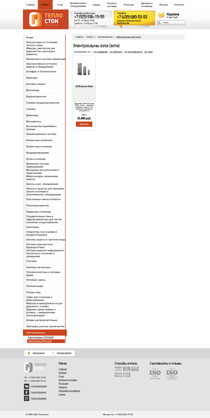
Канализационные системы (41, 134)
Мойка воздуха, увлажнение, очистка (42, 178)
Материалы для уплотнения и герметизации (42, 171)
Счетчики (31, 261)
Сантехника (32, 227)
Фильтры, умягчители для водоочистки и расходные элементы (40, 51)
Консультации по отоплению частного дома (41, 44)
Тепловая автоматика (38, 267)
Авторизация (38, 353)
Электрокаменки (35, 332)
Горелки (30, 109)
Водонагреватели (36, 96)
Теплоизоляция (34, 286)
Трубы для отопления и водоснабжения (39, 298)
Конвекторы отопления (39, 146)
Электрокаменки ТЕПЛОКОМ (41, 337)
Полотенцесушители (37, 205)
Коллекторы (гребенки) (39, 140)
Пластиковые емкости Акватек (43, 199)
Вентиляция (32, 90)
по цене (148, 51)
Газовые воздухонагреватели (42, 102)
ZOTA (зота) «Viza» (84, 86)
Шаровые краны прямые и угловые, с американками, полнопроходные (40, 312)
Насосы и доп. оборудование (42, 184)
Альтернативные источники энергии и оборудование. (41, 65)
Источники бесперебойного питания (41, 128)
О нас (60, 4)
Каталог (45, 4)
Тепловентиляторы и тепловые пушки (43, 273)
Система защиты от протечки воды (45, 239)
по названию (101, 51)
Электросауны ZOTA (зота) (40, 341)
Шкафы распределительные (41, 320)
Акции (29, 37)
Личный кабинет (64, 353)
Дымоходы (32, 115)
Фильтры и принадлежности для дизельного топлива (44, 305)
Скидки (96, 4)
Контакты (179, 4)
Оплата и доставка (112, 4)
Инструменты (33, 121)
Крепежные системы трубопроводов (37, 165)
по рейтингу (116, 51)
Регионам (128, 4)
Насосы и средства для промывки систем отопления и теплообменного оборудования (45, 191)
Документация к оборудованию (78, 4)
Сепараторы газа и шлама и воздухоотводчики (41, 233)
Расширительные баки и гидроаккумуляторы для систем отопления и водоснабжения (44, 219)
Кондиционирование (37, 152)
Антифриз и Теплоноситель (41, 71)
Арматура (31, 77)
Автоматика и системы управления (45, 59)
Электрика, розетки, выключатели (45, 326)
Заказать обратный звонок (129, 20)
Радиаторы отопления (38, 211)
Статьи (62, 394)
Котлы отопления (35, 159)
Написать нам (123, 23)
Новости (63, 387)
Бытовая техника (35, 84)
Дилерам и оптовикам (146, 4)
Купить (84, 124)
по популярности (133, 51)
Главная (30, 4)
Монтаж (163, 4)
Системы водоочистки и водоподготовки (39, 246)
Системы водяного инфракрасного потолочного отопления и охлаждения (45, 253)
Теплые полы (33, 292)
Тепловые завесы (36, 280)
